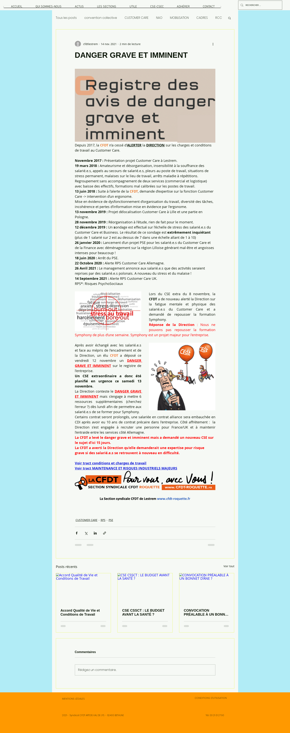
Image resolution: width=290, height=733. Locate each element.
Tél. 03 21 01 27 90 (215, 715)
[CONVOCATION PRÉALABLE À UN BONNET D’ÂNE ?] (206, 588)
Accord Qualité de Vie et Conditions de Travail (80, 612)
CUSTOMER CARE (137, 18)
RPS (103, 520)
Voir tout (229, 566)
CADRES (202, 18)
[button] (48, 6)
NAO (159, 18)
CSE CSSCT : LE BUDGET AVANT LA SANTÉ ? (143, 612)
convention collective (100, 18)
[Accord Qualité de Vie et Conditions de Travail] (83, 588)
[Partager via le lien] (104, 533)
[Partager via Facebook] (76, 533)
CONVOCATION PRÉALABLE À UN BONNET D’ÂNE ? (206, 613)
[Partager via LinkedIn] (95, 533)
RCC (218, 18)
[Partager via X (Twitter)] (86, 533)
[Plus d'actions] (213, 44)
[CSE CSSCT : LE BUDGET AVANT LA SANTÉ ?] (145, 588)
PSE (111, 520)
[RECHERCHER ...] (260, 5)
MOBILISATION (179, 18)
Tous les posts (66, 18)
